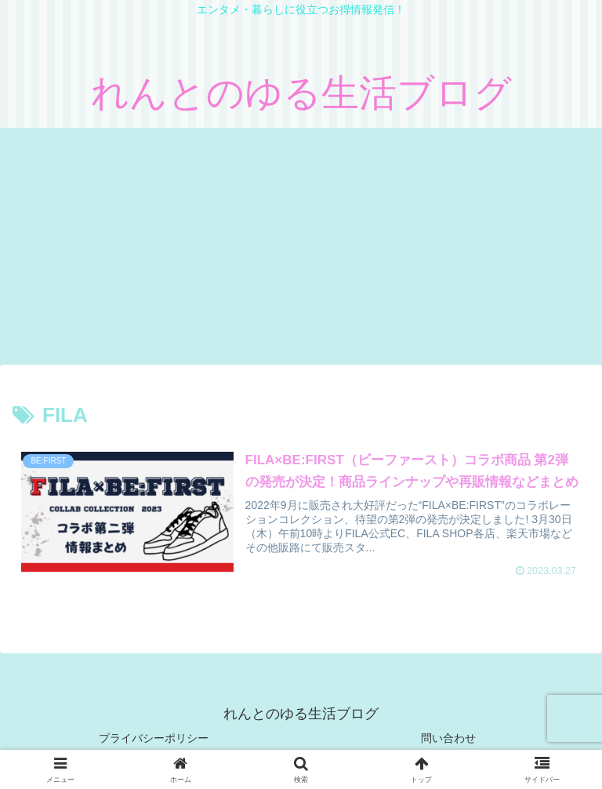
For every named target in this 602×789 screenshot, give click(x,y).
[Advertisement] (301, 245)
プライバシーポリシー (154, 738)
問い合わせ (448, 738)
